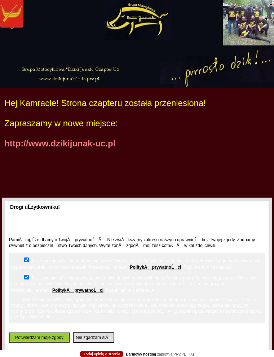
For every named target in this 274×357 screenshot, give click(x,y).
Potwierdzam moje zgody (39, 337)
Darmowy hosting (141, 354)
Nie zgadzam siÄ (94, 337)
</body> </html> (137, 36)
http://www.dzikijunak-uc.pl (59, 143)
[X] (191, 354)
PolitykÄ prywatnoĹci (155, 267)
